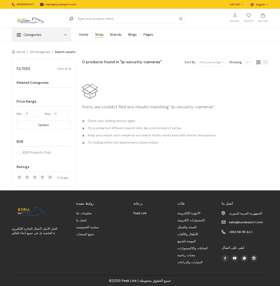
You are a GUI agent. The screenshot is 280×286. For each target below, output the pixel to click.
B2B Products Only (37, 152)
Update (43, 125)
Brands (115, 34)
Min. (20, 114)
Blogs (132, 34)
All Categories (40, 52)
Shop (99, 34)
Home (83, 34)
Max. (48, 114)
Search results (65, 52)
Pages (148, 34)
